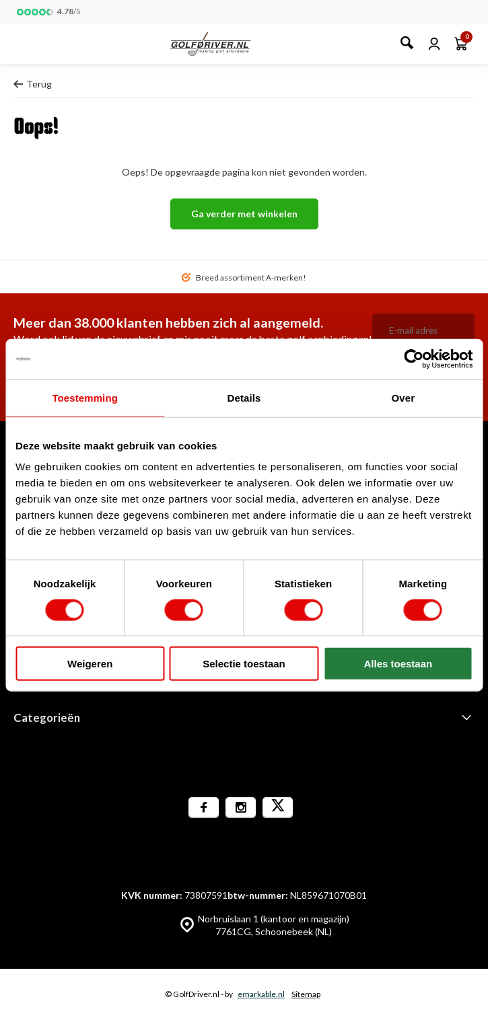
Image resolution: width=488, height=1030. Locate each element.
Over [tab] (403, 397)
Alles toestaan (397, 663)
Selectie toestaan (244, 663)
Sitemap (305, 994)
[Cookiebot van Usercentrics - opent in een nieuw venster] (414, 358)
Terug (32, 83)
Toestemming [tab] (85, 397)
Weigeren (89, 663)
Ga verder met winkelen (244, 213)
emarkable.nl (261, 994)
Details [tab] (244, 397)
